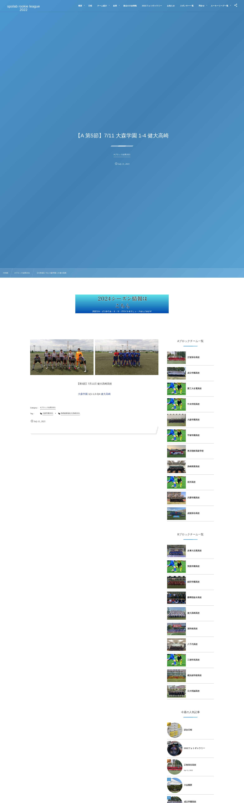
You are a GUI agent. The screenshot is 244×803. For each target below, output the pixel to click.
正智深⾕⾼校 (193, 357)
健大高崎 (106, 394)
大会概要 (188, 785)
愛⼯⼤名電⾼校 (194, 388)
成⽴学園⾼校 (193, 373)
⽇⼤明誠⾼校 (193, 691)
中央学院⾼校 (193, 404)
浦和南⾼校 (192, 628)
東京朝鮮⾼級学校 (195, 451)
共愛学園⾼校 (193, 497)
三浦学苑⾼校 (193, 660)
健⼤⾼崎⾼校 (193, 613)
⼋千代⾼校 (192, 644)
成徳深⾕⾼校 (193, 513)
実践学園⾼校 (193, 566)
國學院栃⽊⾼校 (194, 597)
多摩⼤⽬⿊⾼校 (194, 550)
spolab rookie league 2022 (23, 8)
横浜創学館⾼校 (194, 675)
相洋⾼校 (191, 482)
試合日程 (188, 730)
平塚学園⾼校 (193, 435)
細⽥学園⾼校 (193, 582)
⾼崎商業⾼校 (193, 466)
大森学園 (83, 394)
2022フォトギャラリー (194, 748)
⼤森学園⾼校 (193, 419)
